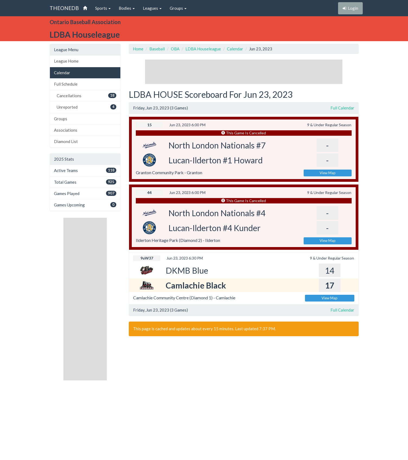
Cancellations (87, 95)
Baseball (157, 48)
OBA (175, 48)
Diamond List (66, 141)
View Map (328, 173)
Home (138, 48)
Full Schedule (66, 84)
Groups (60, 118)
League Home (66, 61)
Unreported (87, 106)
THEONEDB (64, 8)
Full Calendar (342, 107)
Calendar (62, 72)
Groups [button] (178, 8)
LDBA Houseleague (203, 48)
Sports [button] (103, 8)
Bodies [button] (127, 8)
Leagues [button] (152, 8)
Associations (65, 130)
